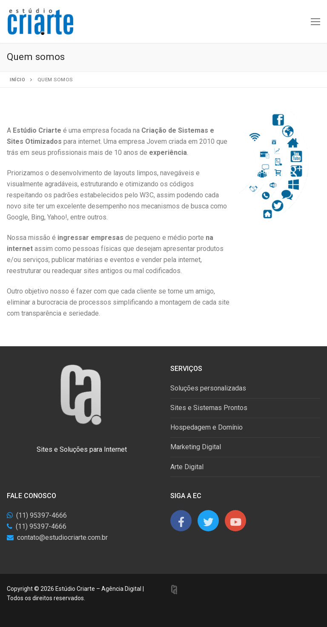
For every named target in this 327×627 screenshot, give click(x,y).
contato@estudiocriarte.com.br (62, 537)
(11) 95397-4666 (41, 515)
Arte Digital (187, 467)
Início (17, 80)
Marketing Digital (195, 447)
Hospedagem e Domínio (206, 427)
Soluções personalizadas (208, 388)
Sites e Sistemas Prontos (208, 408)
